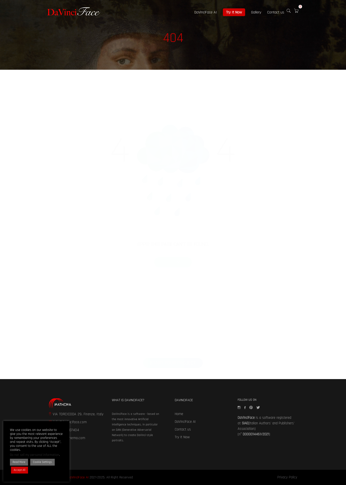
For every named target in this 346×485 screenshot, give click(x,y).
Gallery (256, 12)
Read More (19, 462)
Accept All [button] (19, 470)
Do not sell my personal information (34, 455)
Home (179, 414)
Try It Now (234, 12)
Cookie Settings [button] (42, 462)
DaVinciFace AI (205, 12)
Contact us (275, 12)
